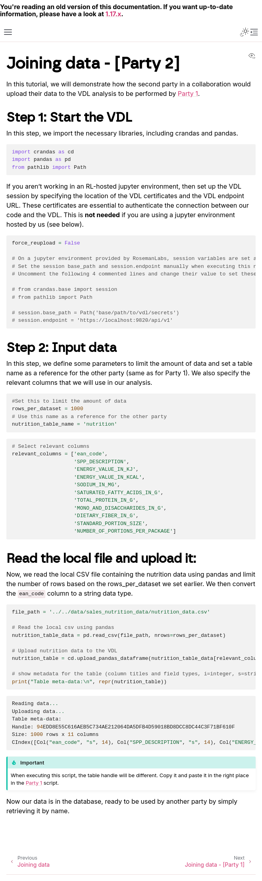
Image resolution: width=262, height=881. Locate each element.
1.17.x (113, 14)
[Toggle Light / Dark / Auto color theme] (244, 32)
